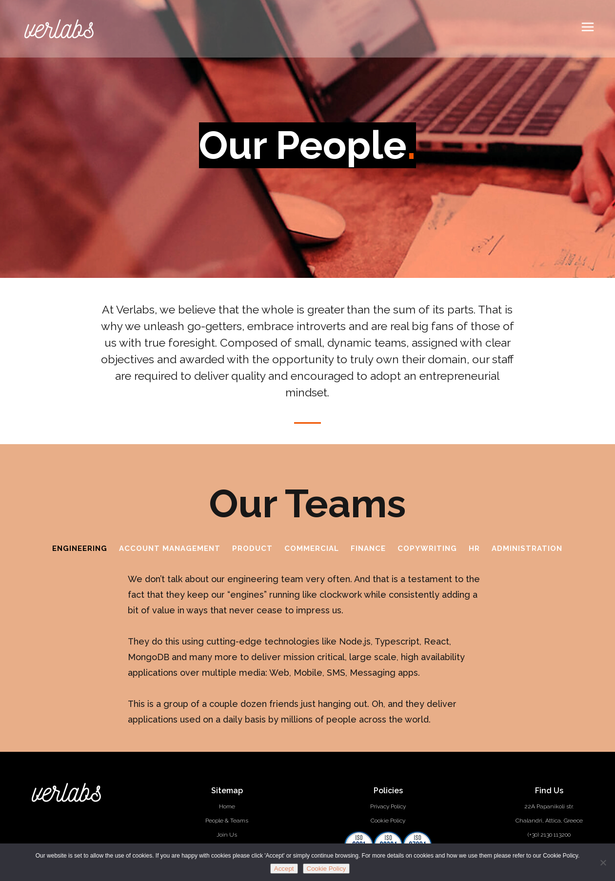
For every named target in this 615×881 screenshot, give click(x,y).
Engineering (79, 548)
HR (474, 548)
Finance (368, 548)
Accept (284, 868)
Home (227, 806)
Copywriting (427, 548)
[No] (603, 862)
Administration (527, 548)
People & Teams (226, 820)
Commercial (311, 548)
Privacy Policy (388, 806)
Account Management (169, 548)
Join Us (227, 834)
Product (252, 548)
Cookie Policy (388, 820)
